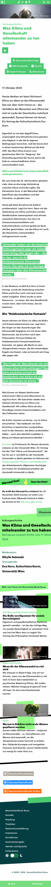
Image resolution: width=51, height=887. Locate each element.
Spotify (36, 66)
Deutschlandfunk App (25, 60)
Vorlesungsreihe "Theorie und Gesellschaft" (24, 461)
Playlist (38, 883)
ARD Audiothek (18, 66)
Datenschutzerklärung (16, 828)
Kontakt (9, 815)
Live (13, 883)
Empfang (10, 819)
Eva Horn (7, 444)
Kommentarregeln (14, 842)
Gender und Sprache (16, 846)
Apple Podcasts (16, 71)
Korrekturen (11, 837)
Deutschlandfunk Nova (17, 810)
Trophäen (10, 824)
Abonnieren (36, 71)
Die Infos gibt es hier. (32, 501)
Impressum (11, 833)
